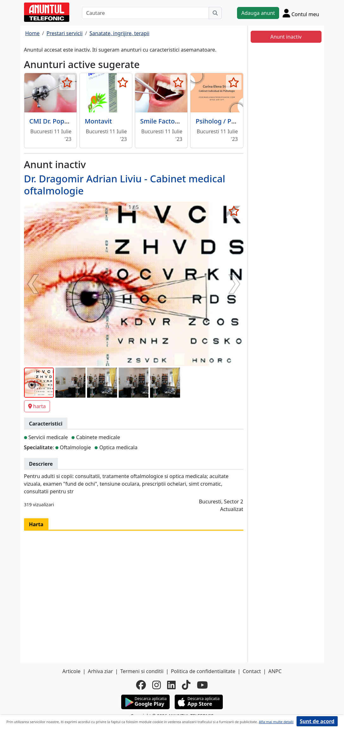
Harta (36, 524)
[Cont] (301, 13)
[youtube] (202, 685)
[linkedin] (171, 685)
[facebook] (141, 685)
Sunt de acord (317, 721)
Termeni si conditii (142, 671)
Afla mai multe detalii (276, 721)
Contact (252, 671)
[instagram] (156, 685)
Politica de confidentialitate (203, 671)
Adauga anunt (258, 12)
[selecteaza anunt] (67, 82)
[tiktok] (186, 685)
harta (37, 406)
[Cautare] (145, 13)
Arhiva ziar (100, 671)
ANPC (275, 671)
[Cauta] (215, 13)
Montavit (98, 121)
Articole (71, 671)
